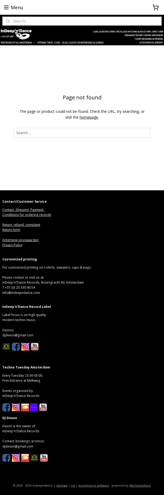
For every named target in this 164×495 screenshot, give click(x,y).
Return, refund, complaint (21, 224)
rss (73, 485)
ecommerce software (93, 485)
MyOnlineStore (140, 485)
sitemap (62, 485)
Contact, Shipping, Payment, (23, 209)
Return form (11, 229)
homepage (89, 117)
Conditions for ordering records (26, 214)
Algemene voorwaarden (20, 240)
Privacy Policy (12, 245)
